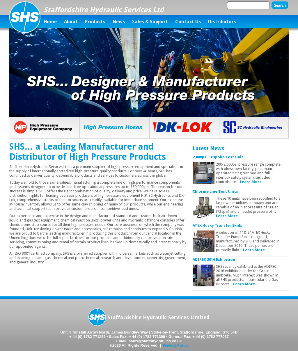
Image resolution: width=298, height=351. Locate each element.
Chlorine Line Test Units (215, 191)
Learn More (251, 182)
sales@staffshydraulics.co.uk (155, 341)
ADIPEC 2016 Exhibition (214, 259)
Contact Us (188, 21)
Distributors (222, 21)
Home (50, 21)
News (119, 21)
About (71, 21)
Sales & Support (150, 21)
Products (95, 21)
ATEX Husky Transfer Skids (217, 225)
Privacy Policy (176, 345)
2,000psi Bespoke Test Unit (218, 157)
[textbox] (248, 5)
